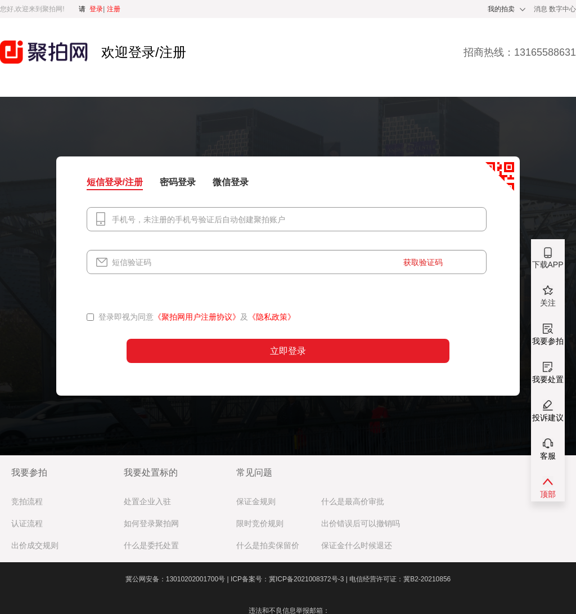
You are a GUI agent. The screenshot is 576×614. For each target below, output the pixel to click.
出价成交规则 (34, 545)
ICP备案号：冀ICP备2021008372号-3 (290, 579)
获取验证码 (423, 262)
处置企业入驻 (147, 502)
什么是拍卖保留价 (267, 545)
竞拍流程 (27, 502)
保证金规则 (256, 502)
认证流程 (27, 523)
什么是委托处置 (151, 545)
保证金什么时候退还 (356, 545)
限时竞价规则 (260, 523)
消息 (541, 9)
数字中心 (562, 9)
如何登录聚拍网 (151, 523)
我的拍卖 (501, 9)
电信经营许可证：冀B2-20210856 (400, 579)
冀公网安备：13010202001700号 (178, 579)
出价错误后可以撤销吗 (360, 523)
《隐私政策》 (271, 316)
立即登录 (288, 351)
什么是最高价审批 (352, 502)
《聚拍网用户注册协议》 (197, 316)
